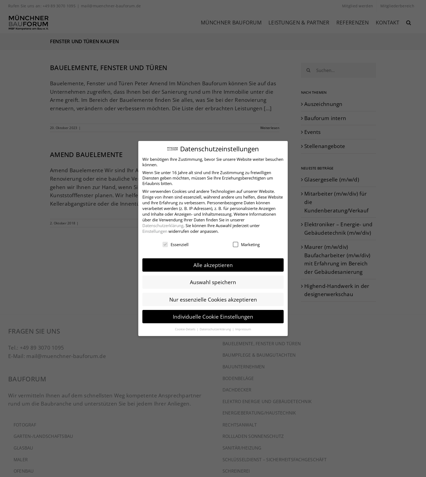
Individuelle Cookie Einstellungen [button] (213, 315)
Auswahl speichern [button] (213, 281)
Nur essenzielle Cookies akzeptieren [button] (213, 298)
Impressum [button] (243, 328)
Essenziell (175, 243)
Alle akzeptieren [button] (213, 264)
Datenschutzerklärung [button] (216, 328)
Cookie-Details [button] (185, 328)
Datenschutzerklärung (162, 224)
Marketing (246, 243)
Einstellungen (154, 230)
